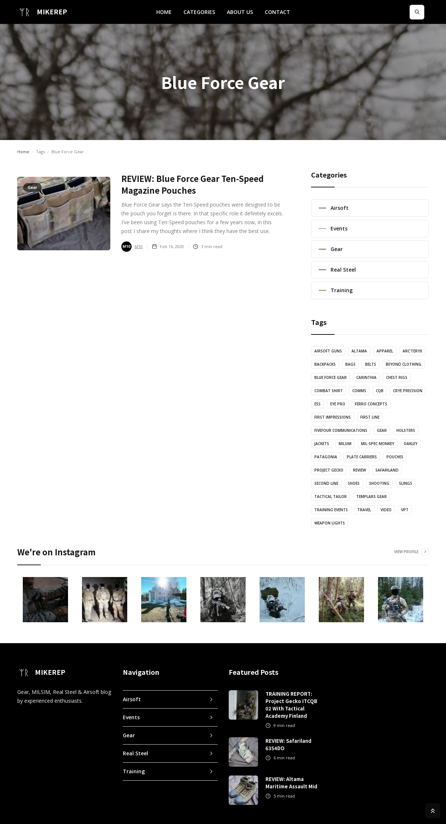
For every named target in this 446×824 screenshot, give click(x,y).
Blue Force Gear (330, 377)
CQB (379, 390)
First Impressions (332, 417)
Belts (370, 364)
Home (23, 151)
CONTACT (277, 11)
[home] (42, 12)
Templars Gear (371, 496)
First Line (369, 417)
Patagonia (325, 456)
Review (359, 470)
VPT (404, 509)
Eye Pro (337, 403)
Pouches (394, 456)
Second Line (326, 483)
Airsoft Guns (328, 351)
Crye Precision (407, 390)
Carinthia (366, 377)
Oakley (410, 443)
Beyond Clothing (403, 364)
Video (386, 509)
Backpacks (325, 364)
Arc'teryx (412, 351)
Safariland (387, 470)
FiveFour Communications (340, 430)
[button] (199, 12)
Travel (364, 509)
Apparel (385, 351)
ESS (317, 403)
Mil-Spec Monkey (377, 443)
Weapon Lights (329, 523)
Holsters (405, 430)
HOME (164, 11)
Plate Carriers (362, 456)
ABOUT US (240, 11)
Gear (382, 430)
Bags (350, 364)
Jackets (321, 443)
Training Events (331, 509)
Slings (405, 483)
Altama (359, 351)
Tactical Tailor (330, 496)
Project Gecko (328, 470)
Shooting (379, 483)
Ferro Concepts (371, 403)
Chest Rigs (396, 377)
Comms (359, 390)
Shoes (354, 483)
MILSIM (345, 443)
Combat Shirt (328, 390)
